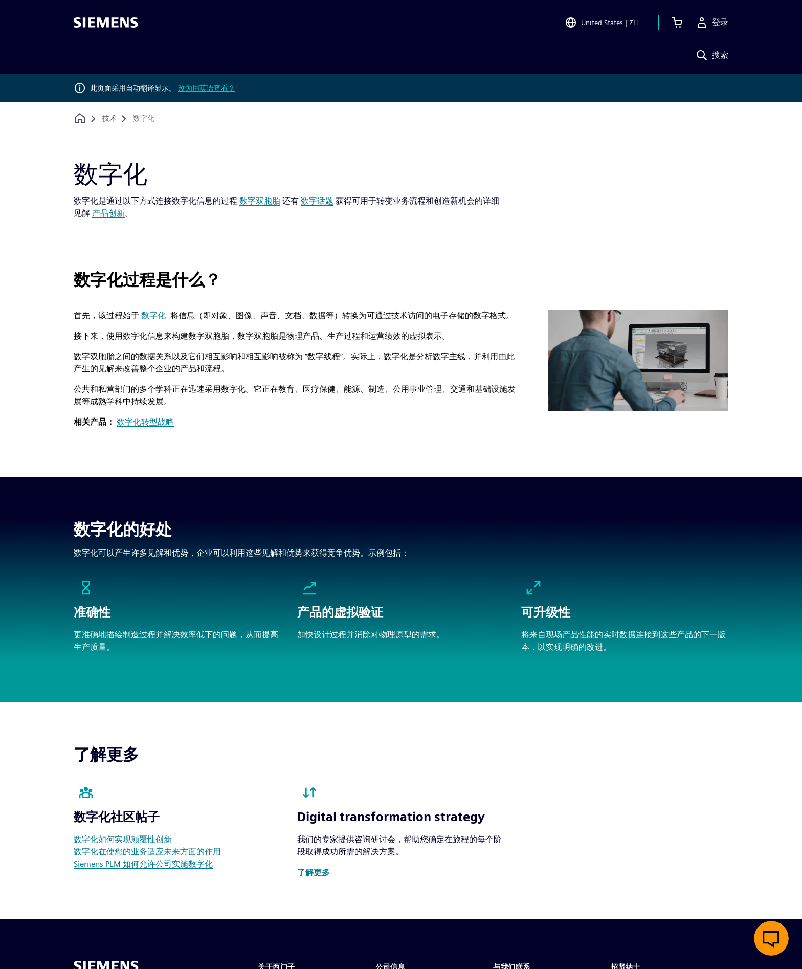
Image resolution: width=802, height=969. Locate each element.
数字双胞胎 (259, 201)
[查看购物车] (677, 22)
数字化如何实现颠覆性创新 (123, 839)
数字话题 (317, 201)
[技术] (109, 118)
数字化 (153, 315)
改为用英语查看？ (206, 88)
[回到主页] (80, 118)
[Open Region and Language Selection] (601, 22)
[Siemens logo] (106, 22)
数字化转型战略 (145, 422)
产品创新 (108, 213)
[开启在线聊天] (771, 938)
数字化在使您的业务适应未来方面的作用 (147, 851)
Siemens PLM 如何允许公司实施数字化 (143, 864)
